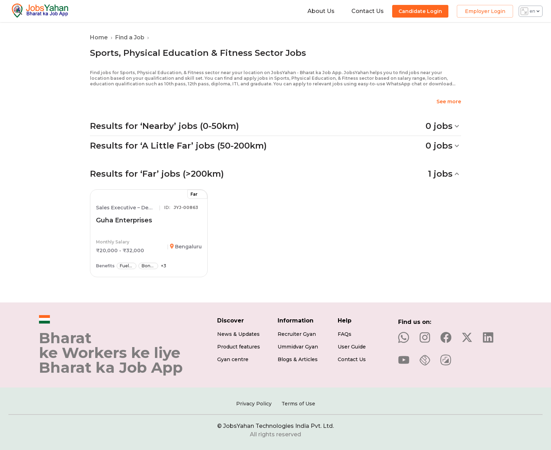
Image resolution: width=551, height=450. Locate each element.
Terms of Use (298, 403)
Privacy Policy (254, 403)
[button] (275, 126)
